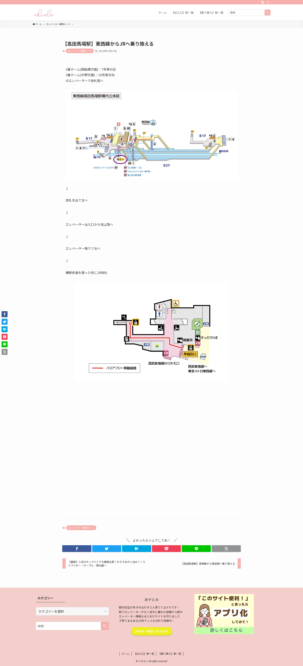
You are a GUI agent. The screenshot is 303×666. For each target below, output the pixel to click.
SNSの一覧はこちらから (151, 631)
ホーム (125, 653)
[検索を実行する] (268, 12)
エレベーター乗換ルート (80, 50)
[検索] (268, 2)
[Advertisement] (152, 416)
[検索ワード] (249, 12)
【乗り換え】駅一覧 (169, 653)
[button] (76, 548)
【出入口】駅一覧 (144, 653)
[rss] (262, 2)
